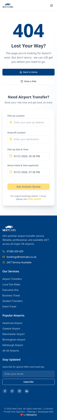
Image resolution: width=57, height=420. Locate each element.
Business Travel (11, 295)
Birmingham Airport (13, 339)
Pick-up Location (15, 115)
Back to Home (28, 72)
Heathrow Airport (12, 323)
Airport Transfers (12, 279)
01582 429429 (34, 199)
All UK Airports (10, 350)
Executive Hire (10, 290)
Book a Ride (28, 81)
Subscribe (28, 381)
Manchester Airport (13, 334)
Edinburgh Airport (12, 345)
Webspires (31, 414)
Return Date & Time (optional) (22, 165)
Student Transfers (12, 301)
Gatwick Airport (11, 328)
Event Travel (9, 306)
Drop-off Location (16, 132)
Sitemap (31, 411)
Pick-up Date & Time (17, 149)
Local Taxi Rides (11, 284)
